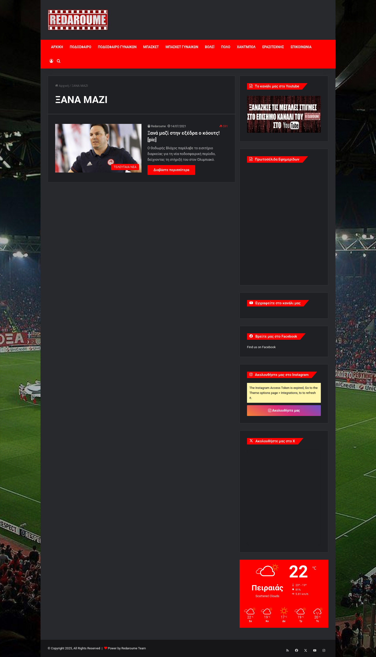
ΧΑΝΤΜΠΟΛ (246, 47)
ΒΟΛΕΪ (209, 47)
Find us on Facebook (261, 347)
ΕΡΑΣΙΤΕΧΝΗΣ (273, 47)
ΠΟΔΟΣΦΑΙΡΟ (80, 47)
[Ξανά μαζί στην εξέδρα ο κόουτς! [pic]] (98, 148)
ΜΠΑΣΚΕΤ (151, 47)
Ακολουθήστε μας (284, 410)
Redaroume (158, 126)
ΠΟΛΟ (225, 47)
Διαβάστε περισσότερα (171, 170)
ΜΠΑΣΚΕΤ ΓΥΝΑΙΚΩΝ (181, 47)
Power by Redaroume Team (127, 648)
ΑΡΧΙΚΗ (57, 47)
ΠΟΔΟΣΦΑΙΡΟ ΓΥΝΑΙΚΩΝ (117, 47)
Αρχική (62, 85)
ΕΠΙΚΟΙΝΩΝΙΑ (301, 47)
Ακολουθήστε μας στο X (275, 441)
